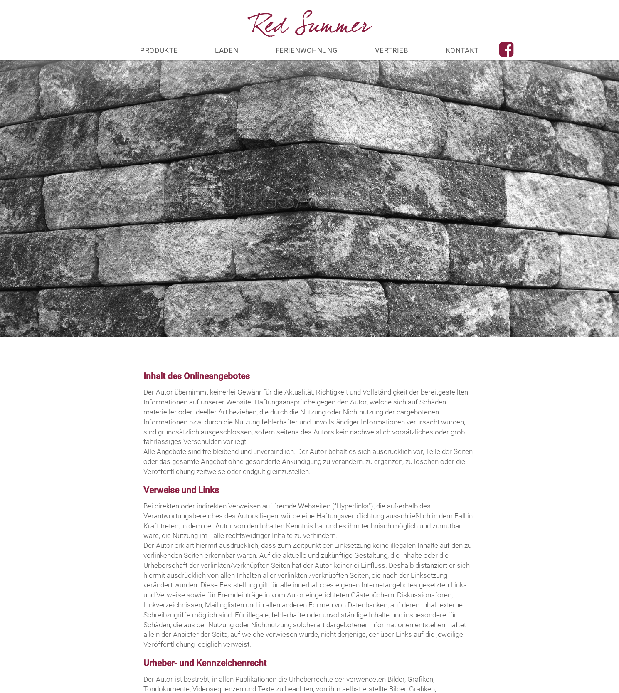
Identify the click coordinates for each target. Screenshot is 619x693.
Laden (226, 50)
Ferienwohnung (307, 50)
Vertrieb (392, 50)
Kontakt (462, 50)
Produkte (159, 50)
